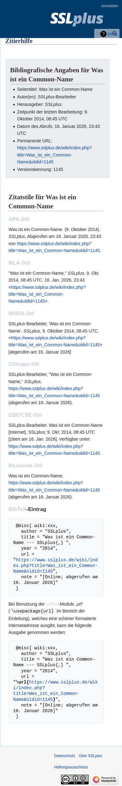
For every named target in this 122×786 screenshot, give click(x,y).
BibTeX (17, 509)
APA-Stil (18, 219)
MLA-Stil (19, 263)
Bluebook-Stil (25, 466)
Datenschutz (64, 755)
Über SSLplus (90, 755)
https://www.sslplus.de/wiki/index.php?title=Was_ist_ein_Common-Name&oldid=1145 (54, 154)
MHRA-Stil (21, 313)
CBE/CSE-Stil (25, 415)
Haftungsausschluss (71, 767)
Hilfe (112, 33)
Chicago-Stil (23, 364)
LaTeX (52, 604)
